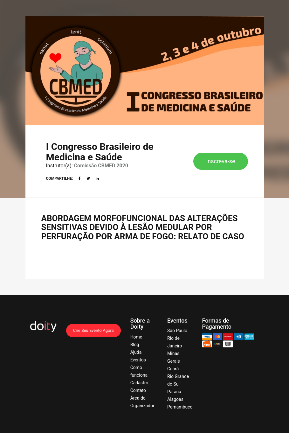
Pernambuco (179, 406)
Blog (134, 344)
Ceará (173, 368)
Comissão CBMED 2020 (101, 166)
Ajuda (136, 352)
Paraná (174, 391)
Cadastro (139, 382)
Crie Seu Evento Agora (93, 330)
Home (136, 336)
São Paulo (177, 330)
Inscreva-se (220, 161)
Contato (138, 390)
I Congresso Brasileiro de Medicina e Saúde (100, 152)
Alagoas (175, 399)
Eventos (138, 359)
